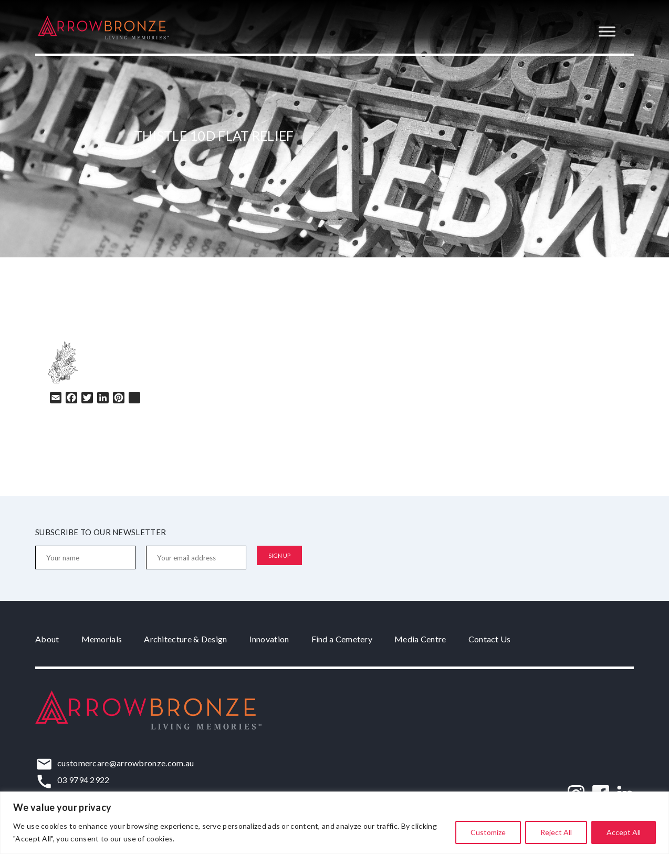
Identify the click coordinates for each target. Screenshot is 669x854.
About (47, 639)
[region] (334, 822)
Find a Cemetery (342, 639)
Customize (488, 832)
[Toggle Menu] (607, 31)
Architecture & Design (185, 639)
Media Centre (420, 639)
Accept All (624, 832)
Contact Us (489, 639)
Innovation (269, 639)
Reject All (556, 832)
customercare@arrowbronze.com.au (125, 763)
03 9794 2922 (83, 780)
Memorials (101, 639)
